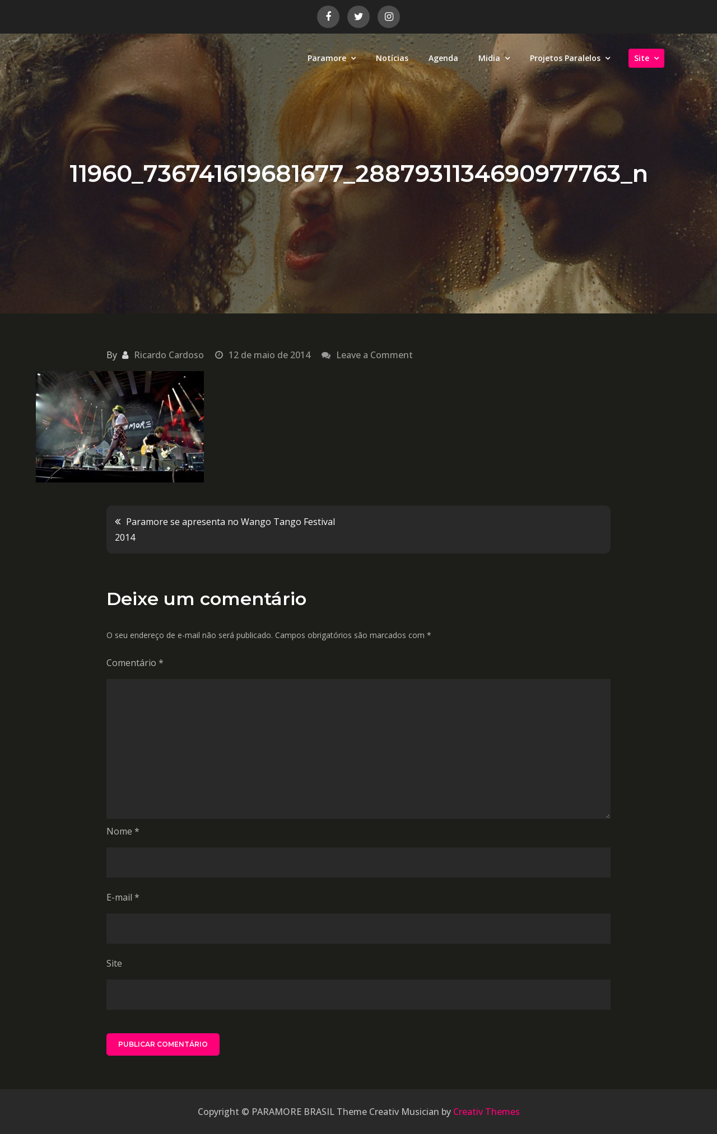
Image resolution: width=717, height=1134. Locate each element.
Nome (122, 831)
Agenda (443, 58)
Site (641, 58)
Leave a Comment (374, 355)
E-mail (122, 897)
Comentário (135, 663)
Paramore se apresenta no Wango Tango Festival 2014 (225, 529)
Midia (489, 58)
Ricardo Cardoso (169, 355)
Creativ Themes (486, 1111)
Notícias (392, 58)
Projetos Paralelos (565, 58)
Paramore (327, 58)
